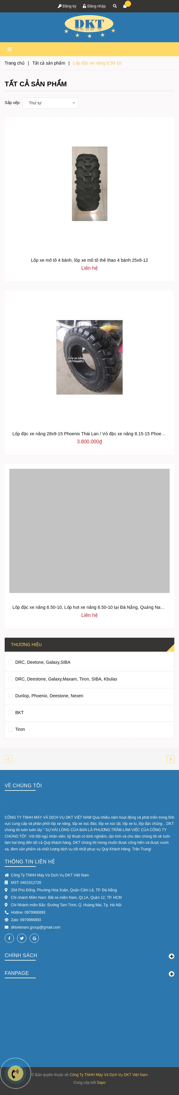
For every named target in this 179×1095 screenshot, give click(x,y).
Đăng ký (67, 6)
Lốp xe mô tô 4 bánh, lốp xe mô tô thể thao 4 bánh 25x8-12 (89, 260)
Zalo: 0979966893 (26, 920)
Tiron (16, 728)
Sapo (101, 1082)
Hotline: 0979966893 (28, 912)
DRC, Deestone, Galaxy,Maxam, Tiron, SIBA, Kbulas (62, 678)
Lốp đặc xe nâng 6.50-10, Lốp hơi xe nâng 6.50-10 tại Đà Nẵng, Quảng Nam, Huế (93, 607)
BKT (16, 711)
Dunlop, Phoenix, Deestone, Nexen (45, 694)
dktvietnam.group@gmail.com (35, 927)
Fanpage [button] (89, 974)
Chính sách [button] (89, 956)
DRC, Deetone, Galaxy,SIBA (39, 661)
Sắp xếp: (13, 102)
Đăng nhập (94, 6)
